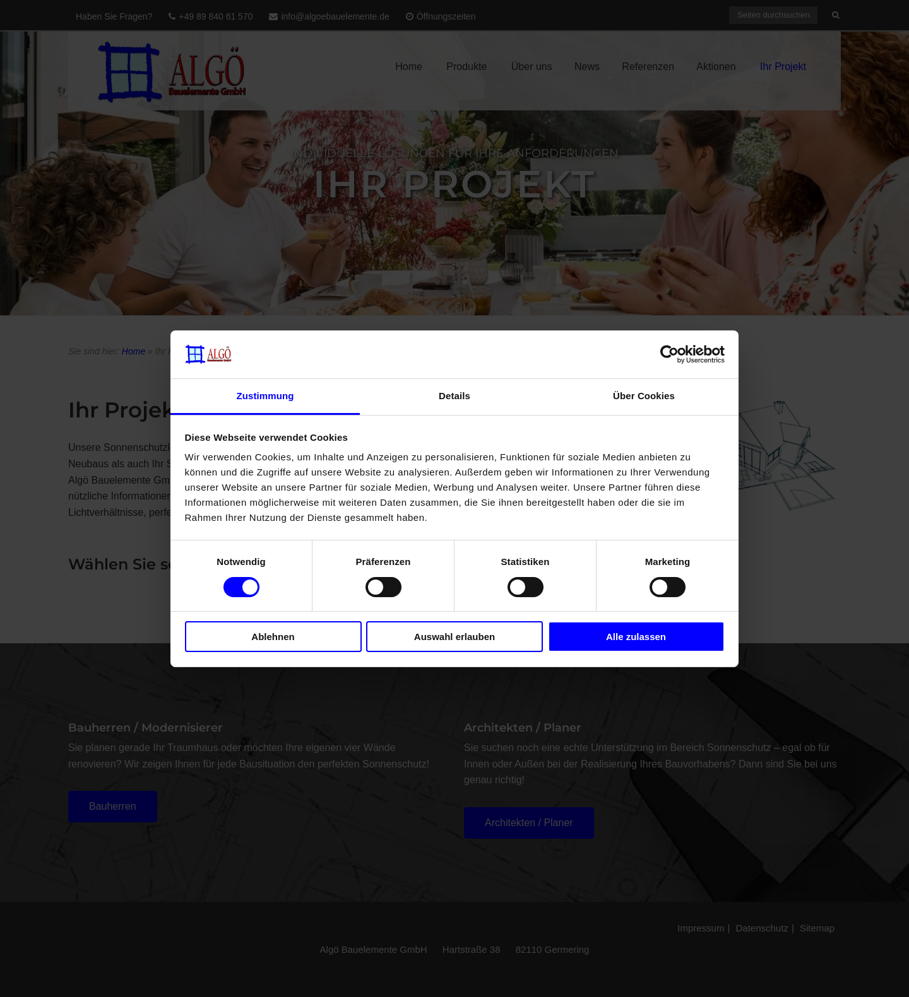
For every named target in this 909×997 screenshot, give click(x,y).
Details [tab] (454, 395)
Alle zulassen (636, 636)
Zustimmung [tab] (265, 395)
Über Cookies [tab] (644, 395)
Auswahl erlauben (454, 636)
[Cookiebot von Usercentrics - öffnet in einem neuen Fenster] (669, 354)
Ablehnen (272, 636)
